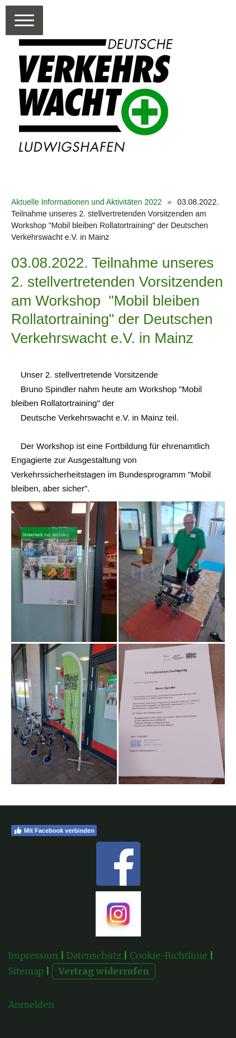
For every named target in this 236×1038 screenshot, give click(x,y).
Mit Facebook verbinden (54, 830)
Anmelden (31, 1004)
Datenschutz (94, 955)
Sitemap (26, 971)
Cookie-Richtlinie (168, 955)
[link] (43, 389)
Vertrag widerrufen (103, 971)
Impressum (33, 955)
